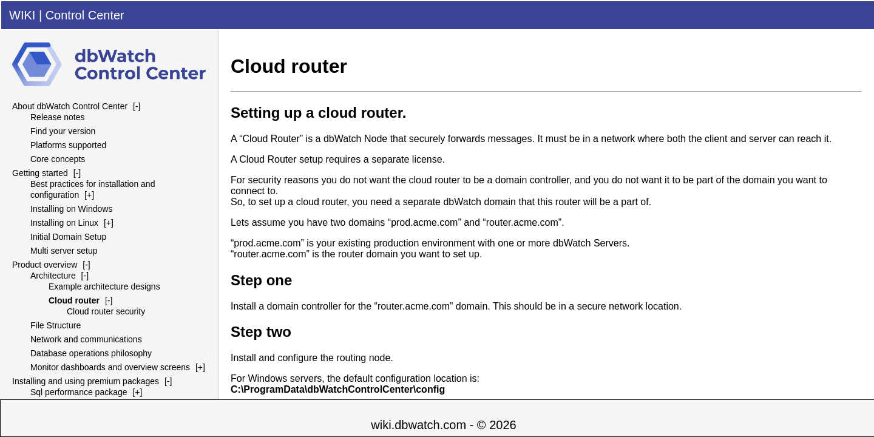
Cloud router (74, 300)
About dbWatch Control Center (69, 106)
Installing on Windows (71, 209)
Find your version (62, 131)
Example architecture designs (104, 286)
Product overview (44, 264)
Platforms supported (68, 145)
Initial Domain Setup (68, 237)
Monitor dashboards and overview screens (110, 367)
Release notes (57, 117)
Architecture (53, 275)
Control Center (85, 15)
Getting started (40, 173)
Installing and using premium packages (85, 381)
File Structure (55, 325)
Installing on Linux (64, 223)
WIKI (22, 15)
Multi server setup (63, 251)
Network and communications (86, 339)
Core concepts (57, 159)
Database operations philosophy (91, 353)
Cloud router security (106, 311)
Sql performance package (78, 392)
